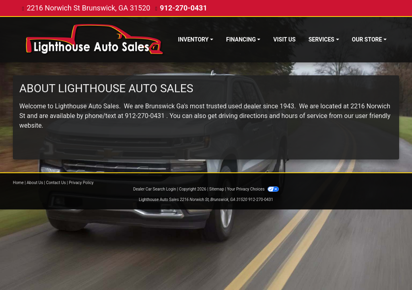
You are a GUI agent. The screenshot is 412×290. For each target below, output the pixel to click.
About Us (35, 182)
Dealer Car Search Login (154, 189)
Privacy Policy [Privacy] (81, 182)
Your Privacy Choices (253, 189)
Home (18, 182)
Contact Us (56, 182)
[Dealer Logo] (95, 39)
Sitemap (216, 189)
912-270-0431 (183, 8)
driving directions (243, 116)
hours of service (305, 116)
